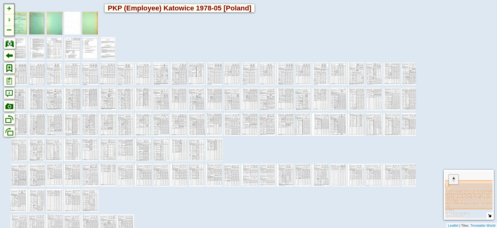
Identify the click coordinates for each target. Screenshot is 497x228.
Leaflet (453, 225)
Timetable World (482, 225)
